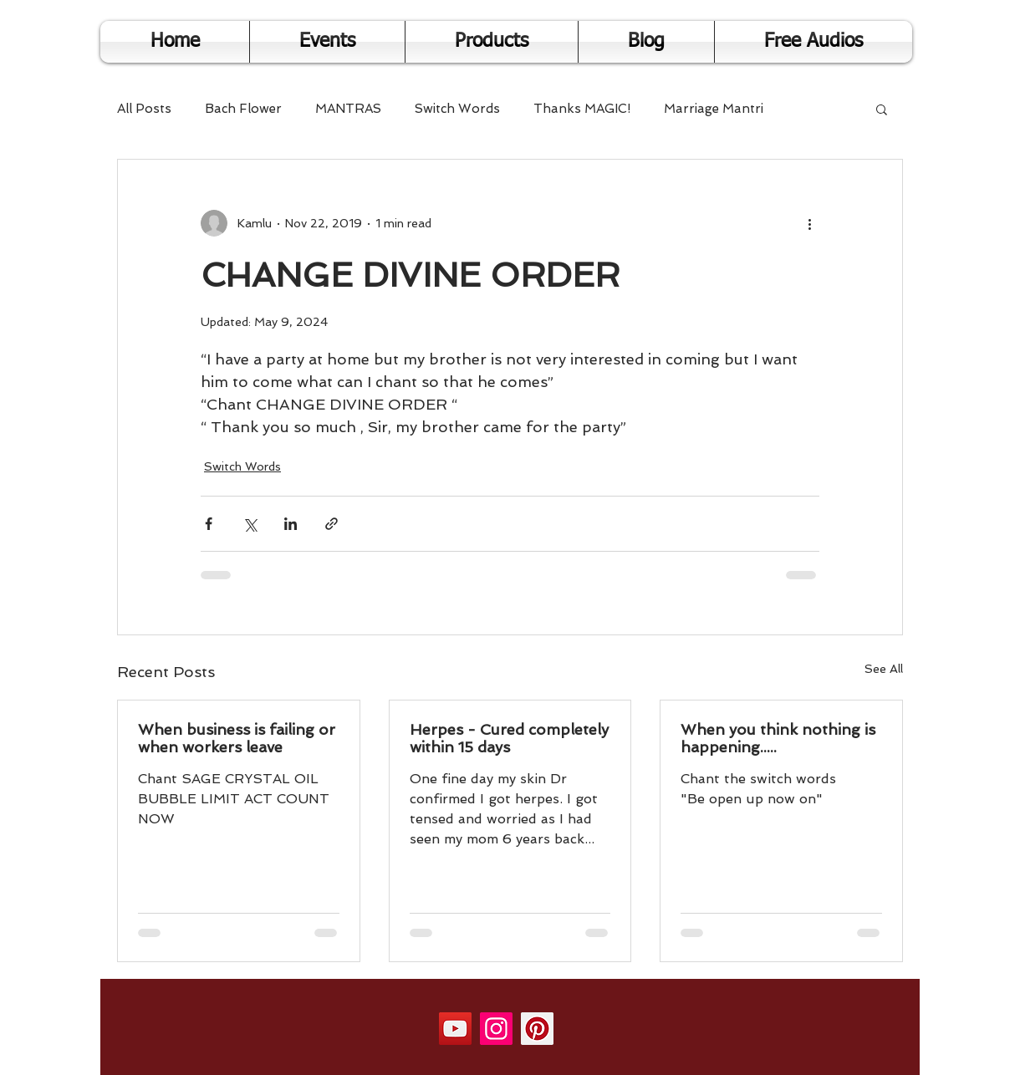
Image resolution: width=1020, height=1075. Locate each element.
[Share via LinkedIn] (290, 524)
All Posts (144, 108)
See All (883, 668)
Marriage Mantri (713, 108)
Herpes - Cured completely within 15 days (509, 738)
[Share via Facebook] (209, 524)
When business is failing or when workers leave (236, 738)
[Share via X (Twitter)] (250, 524)
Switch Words (457, 108)
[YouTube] (455, 1028)
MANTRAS (348, 108)
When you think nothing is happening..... (778, 738)
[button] (882, 108)
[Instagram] (496, 1028)
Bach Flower (243, 108)
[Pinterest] (537, 1028)
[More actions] (809, 223)
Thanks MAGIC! (581, 108)
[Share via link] (331, 524)
